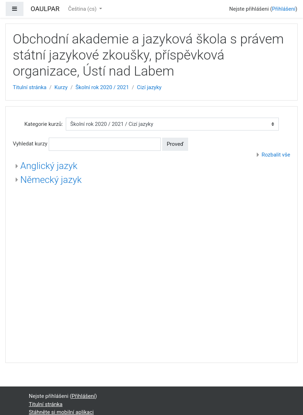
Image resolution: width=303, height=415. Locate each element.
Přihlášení (284, 9)
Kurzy (61, 87)
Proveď (175, 144)
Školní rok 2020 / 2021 (102, 87)
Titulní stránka (30, 87)
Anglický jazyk (49, 165)
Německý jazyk (51, 179)
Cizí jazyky (149, 87)
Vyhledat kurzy (30, 143)
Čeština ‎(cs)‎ (83, 9)
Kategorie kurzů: (43, 124)
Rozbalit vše (275, 155)
